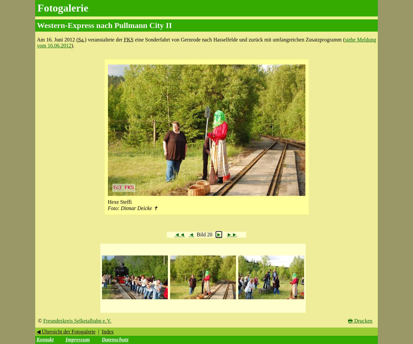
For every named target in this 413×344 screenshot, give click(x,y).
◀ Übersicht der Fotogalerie (66, 331)
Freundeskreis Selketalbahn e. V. (77, 321)
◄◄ (179, 234)
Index (108, 331)
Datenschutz (115, 339)
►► (232, 234)
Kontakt (45, 339)
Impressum (77, 339)
